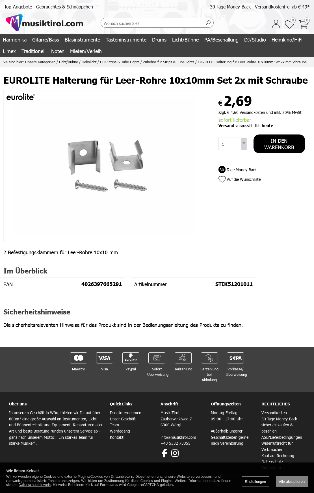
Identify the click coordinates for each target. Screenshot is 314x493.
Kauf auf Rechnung (277, 455)
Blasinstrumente (82, 39)
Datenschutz (272, 461)
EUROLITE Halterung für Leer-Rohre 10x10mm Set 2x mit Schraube (252, 62)
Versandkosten (274, 412)
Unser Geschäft (123, 419)
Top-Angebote (18, 7)
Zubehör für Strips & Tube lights (168, 62)
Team (114, 424)
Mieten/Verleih (86, 51)
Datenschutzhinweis (35, 484)
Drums (159, 39)
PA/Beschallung (221, 39)
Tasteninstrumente (126, 39)
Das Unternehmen (125, 412)
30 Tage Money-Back (230, 7)
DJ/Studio (255, 39)
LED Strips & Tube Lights (119, 62)
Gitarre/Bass (45, 39)
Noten (57, 51)
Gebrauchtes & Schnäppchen (64, 7)
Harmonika (15, 39)
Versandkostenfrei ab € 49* (282, 7)
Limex (9, 51)
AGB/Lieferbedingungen (281, 437)
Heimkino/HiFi (287, 39)
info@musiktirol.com (178, 437)
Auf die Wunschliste (244, 179)
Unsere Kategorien (40, 62)
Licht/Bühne (185, 39)
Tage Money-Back (237, 169)
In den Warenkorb (279, 143)
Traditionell (33, 51)
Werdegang (120, 431)
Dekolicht (89, 62)
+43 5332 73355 (175, 443)
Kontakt (117, 437)
